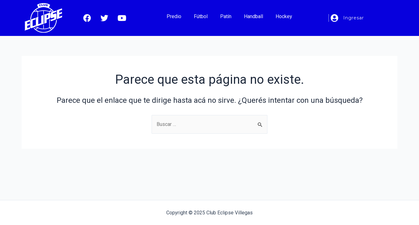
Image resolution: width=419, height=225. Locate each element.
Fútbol (201, 16)
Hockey (284, 16)
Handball (253, 16)
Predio (174, 16)
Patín (225, 16)
